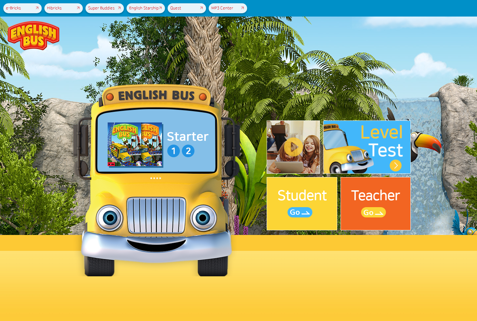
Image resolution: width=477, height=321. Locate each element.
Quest (186, 8)
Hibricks (63, 8)
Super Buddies (104, 8)
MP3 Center (227, 8)
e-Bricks (22, 8)
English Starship (145, 8)
